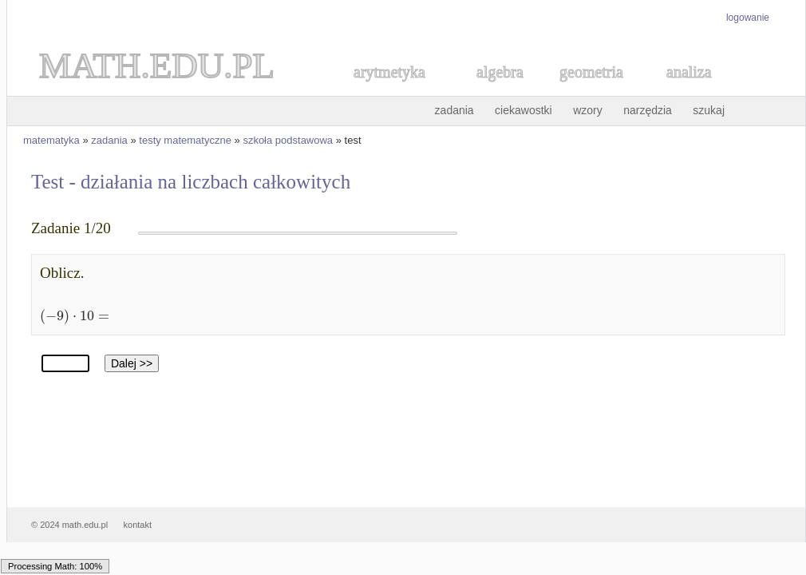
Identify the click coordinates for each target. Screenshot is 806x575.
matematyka (51, 140)
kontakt (138, 524)
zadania (454, 110)
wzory (588, 110)
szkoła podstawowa (288, 140)
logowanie (747, 17)
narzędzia (647, 110)
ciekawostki (523, 110)
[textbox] (71, 315)
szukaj (709, 110)
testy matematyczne (185, 140)
